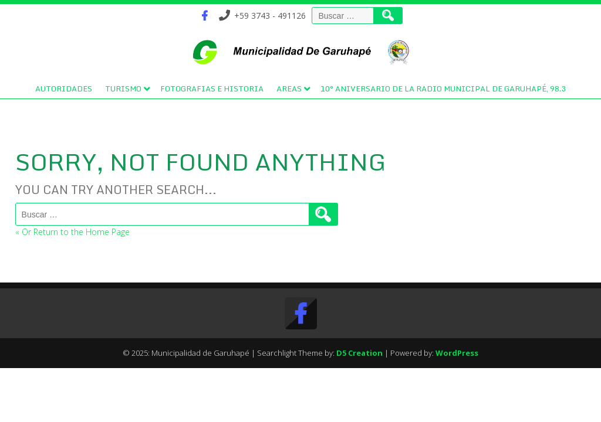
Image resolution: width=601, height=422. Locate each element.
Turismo (123, 88)
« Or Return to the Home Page (72, 231)
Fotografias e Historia (212, 88)
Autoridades (63, 88)
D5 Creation (359, 353)
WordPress (456, 353)
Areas (289, 88)
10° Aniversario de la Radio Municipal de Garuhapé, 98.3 (443, 88)
